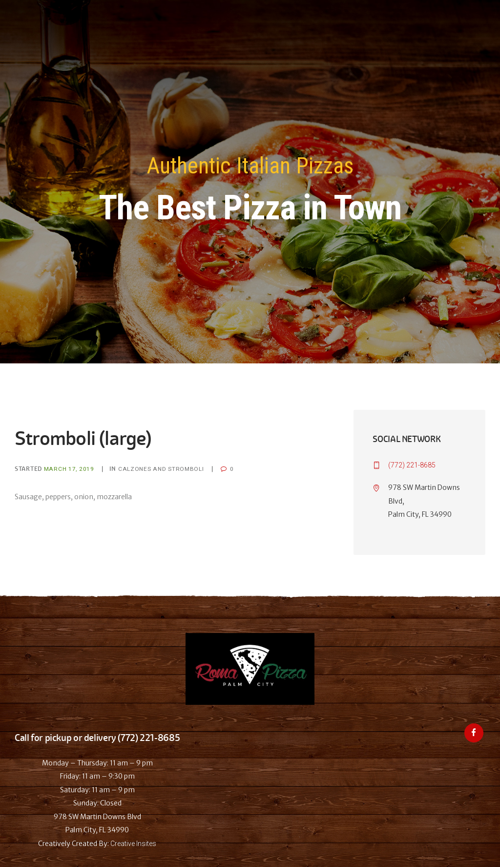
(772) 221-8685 (412, 465)
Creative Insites (133, 843)
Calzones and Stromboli (161, 468)
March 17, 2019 (69, 468)
